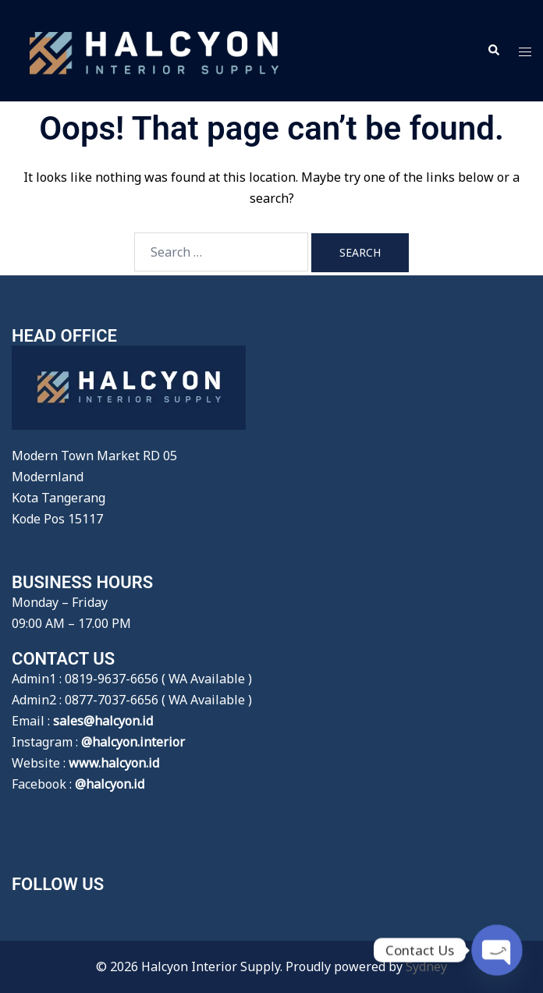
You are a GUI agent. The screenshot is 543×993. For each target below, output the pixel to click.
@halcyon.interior (133, 741)
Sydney (426, 966)
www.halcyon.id (114, 762)
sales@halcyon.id (103, 720)
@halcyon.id (109, 784)
